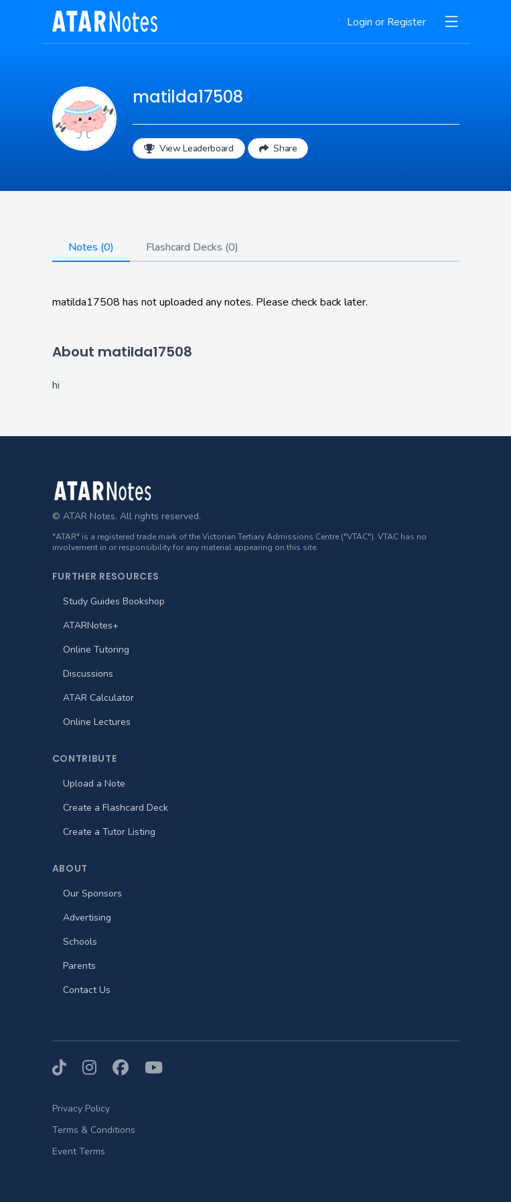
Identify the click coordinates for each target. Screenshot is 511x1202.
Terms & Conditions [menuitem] (93, 1130)
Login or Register (386, 22)
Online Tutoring (96, 649)
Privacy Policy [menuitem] (81, 1108)
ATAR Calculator (98, 697)
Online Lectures (97, 722)
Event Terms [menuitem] (78, 1151)
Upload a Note (94, 783)
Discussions (88, 673)
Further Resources (105, 576)
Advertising (87, 917)
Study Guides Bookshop (114, 601)
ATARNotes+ (91, 625)
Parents (79, 965)
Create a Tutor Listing (109, 831)
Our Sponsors (92, 893)
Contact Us (87, 990)
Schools (80, 941)
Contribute (84, 758)
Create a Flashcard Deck (115, 807)
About (70, 868)
